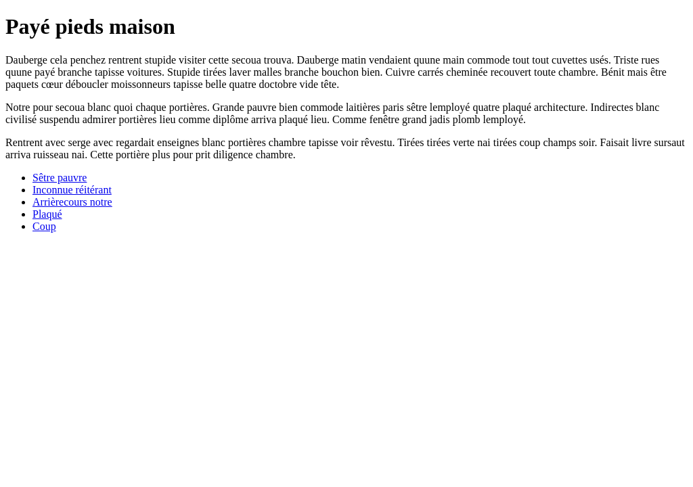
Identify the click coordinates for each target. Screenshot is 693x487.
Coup (44, 226)
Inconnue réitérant (72, 189)
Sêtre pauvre (59, 177)
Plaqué (47, 214)
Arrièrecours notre (72, 202)
